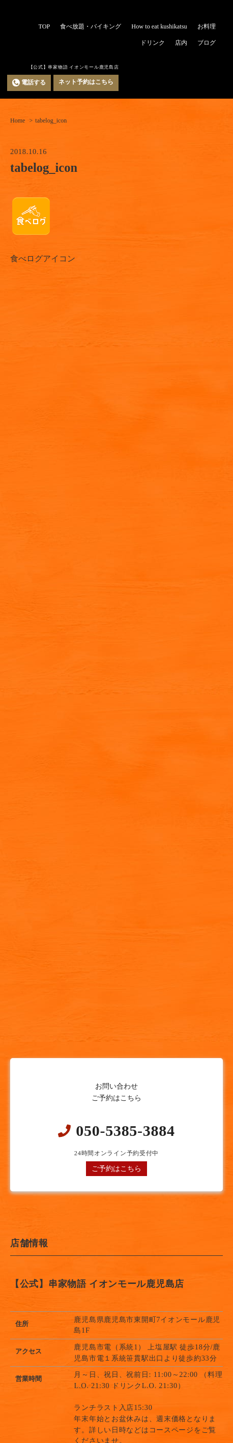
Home (17, 120)
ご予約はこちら (116, 1168)
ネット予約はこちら (86, 81)
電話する (29, 82)
